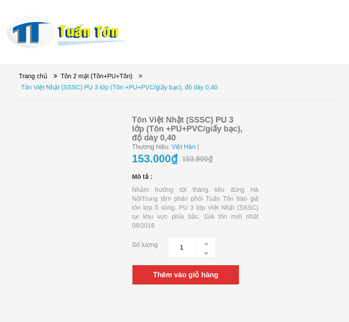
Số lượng (145, 244)
